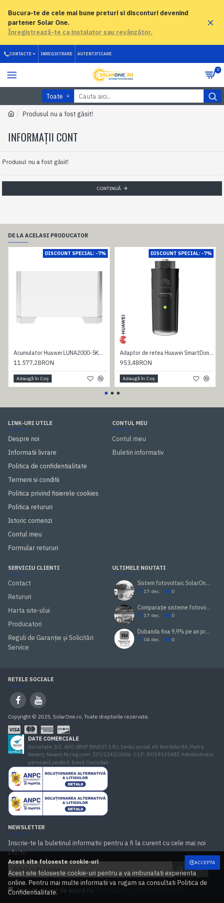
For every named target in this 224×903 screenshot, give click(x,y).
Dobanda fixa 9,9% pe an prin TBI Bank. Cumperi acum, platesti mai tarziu (174, 632)
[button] (106, 393)
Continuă (109, 188)
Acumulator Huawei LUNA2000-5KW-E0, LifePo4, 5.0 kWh (61, 352)
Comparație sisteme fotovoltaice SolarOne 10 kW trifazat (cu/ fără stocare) (174, 608)
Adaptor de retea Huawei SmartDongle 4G (167, 352)
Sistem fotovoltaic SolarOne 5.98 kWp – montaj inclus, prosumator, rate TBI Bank (174, 583)
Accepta (204, 862)
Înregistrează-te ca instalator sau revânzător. (80, 32)
